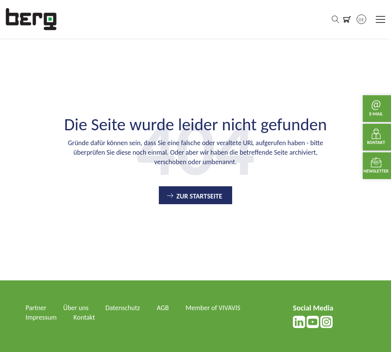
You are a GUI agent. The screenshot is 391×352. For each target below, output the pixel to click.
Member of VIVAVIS (213, 308)
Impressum (41, 317)
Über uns (76, 308)
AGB (163, 308)
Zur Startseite (199, 196)
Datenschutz (122, 308)
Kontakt (84, 317)
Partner (36, 308)
